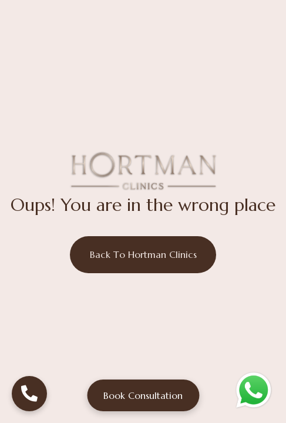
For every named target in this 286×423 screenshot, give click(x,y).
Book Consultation (143, 395)
